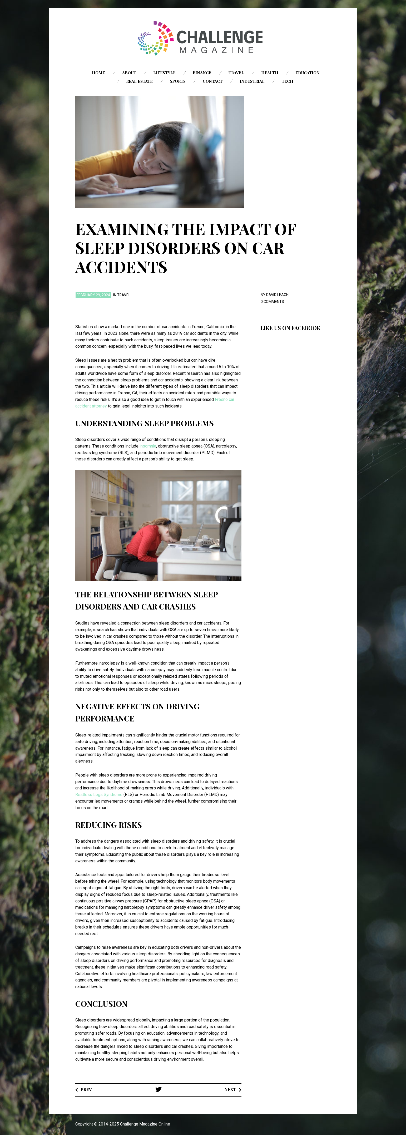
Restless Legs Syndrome (98, 794)
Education (307, 72)
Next (230, 1089)
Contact (212, 81)
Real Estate (139, 81)
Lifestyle (164, 72)
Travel (236, 72)
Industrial (252, 81)
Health (269, 72)
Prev (86, 1089)
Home (98, 72)
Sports (178, 81)
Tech (287, 81)
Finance (202, 72)
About (129, 72)
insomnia (148, 446)
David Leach (277, 295)
